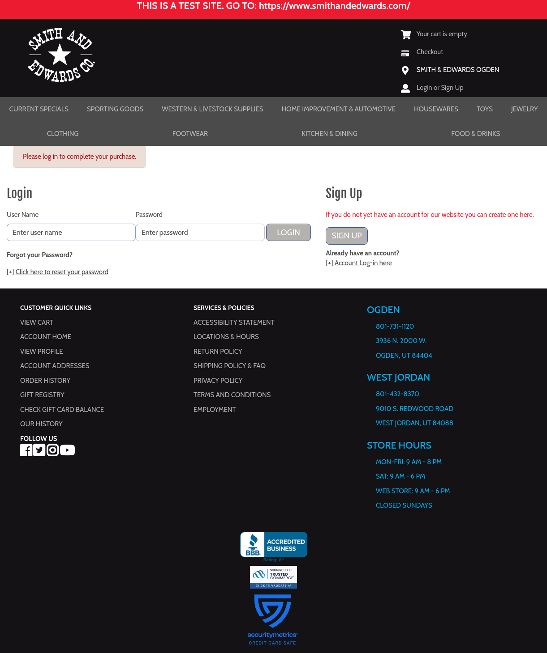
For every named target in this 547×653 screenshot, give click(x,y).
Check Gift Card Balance (62, 410)
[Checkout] (422, 52)
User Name (23, 215)
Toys (485, 109)
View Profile (41, 352)
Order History (45, 381)
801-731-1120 (395, 326)
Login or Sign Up (440, 88)
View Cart (36, 322)
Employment (215, 410)
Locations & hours (226, 337)
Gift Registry (42, 395)
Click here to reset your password (62, 272)
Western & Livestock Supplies (212, 109)
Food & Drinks (475, 134)
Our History (41, 424)
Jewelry (524, 109)
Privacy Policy (218, 381)
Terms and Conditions (232, 395)
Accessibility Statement (234, 322)
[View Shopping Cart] (434, 34)
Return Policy (218, 352)
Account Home (45, 337)
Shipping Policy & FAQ (230, 366)
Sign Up (347, 236)
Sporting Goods (115, 109)
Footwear (190, 134)
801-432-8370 (397, 394)
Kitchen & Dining (329, 134)
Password (149, 215)
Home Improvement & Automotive (338, 109)
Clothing (63, 134)
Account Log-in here (363, 263)
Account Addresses (54, 366)
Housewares (436, 109)
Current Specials (39, 109)
